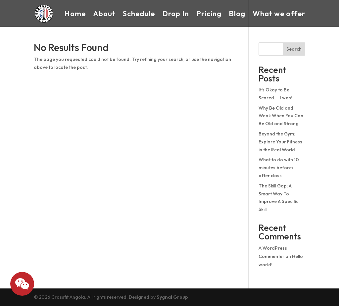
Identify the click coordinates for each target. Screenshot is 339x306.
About (104, 13)
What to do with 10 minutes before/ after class (279, 167)
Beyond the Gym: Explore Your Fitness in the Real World (280, 142)
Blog (237, 13)
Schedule (139, 13)
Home (75, 13)
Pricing (208, 13)
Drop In (175, 13)
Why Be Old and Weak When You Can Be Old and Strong (281, 116)
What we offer (279, 13)
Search (294, 49)
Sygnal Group (172, 297)
